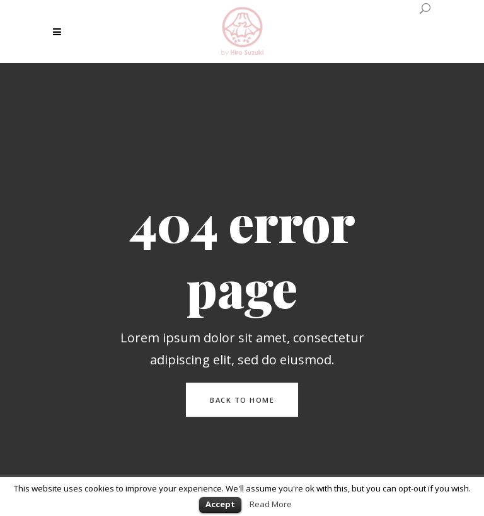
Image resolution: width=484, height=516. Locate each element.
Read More (271, 504)
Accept (220, 504)
